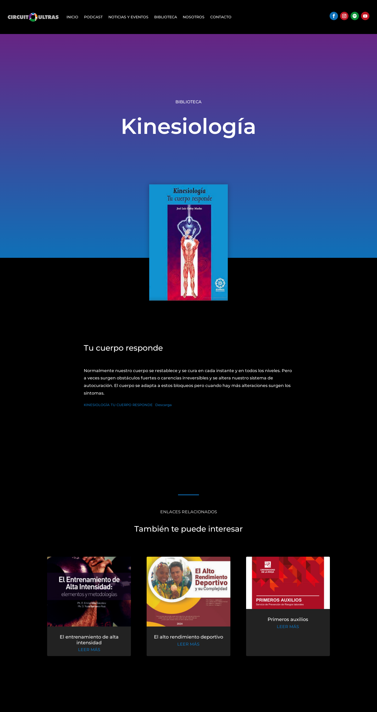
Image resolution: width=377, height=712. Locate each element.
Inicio (72, 17)
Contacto (220, 17)
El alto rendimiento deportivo (188, 639)
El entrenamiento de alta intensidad (98, 642)
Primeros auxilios (278, 623)
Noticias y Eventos (128, 17)
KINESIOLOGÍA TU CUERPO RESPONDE (118, 405)
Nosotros (193, 17)
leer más (99, 651)
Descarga (163, 405)
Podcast (93, 17)
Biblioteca (165, 17)
